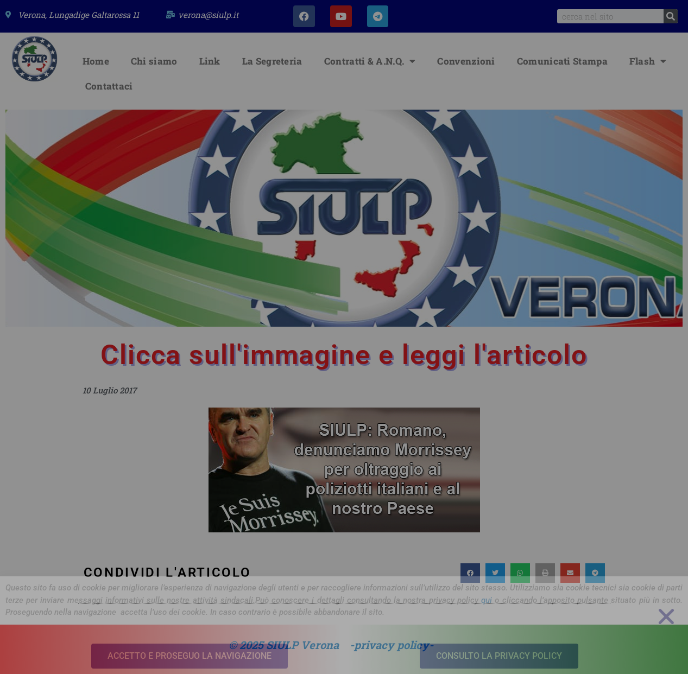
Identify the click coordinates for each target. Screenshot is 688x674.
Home (96, 61)
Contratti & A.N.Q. (370, 61)
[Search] (671, 16)
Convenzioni (466, 61)
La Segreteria (272, 61)
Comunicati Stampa (562, 61)
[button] (470, 573)
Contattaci (109, 86)
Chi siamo (154, 61)
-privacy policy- (391, 645)
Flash (648, 61)
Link (209, 61)
